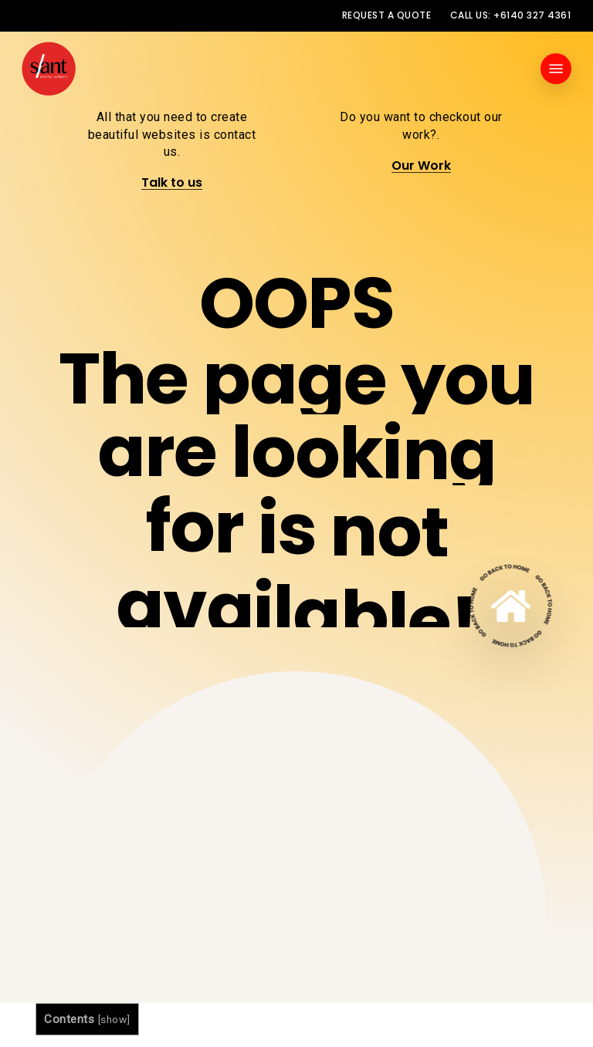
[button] (555, 68)
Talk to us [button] (171, 183)
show (113, 1019)
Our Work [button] (421, 166)
